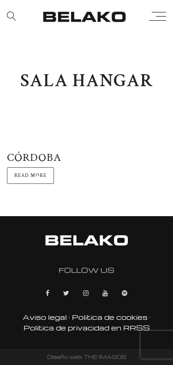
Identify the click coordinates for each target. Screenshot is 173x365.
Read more (30, 175)
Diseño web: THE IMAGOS (86, 356)
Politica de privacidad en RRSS (87, 327)
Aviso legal (45, 317)
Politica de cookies (110, 317)
